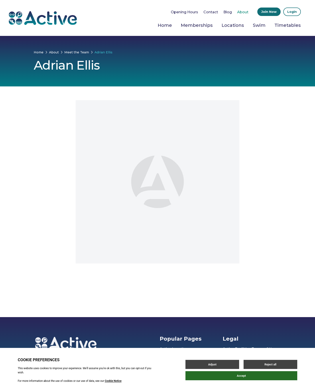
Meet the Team (76, 52)
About (242, 12)
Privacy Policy (235, 372)
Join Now (269, 12)
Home (165, 25)
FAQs (227, 390)
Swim (259, 25)
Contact (210, 12)
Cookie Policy (235, 381)
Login (292, 12)
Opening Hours (184, 12)
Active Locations (175, 349)
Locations (233, 25)
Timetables (287, 25)
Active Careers (173, 358)
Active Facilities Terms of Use (249, 349)
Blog (227, 12)
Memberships (197, 25)
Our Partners (171, 367)
